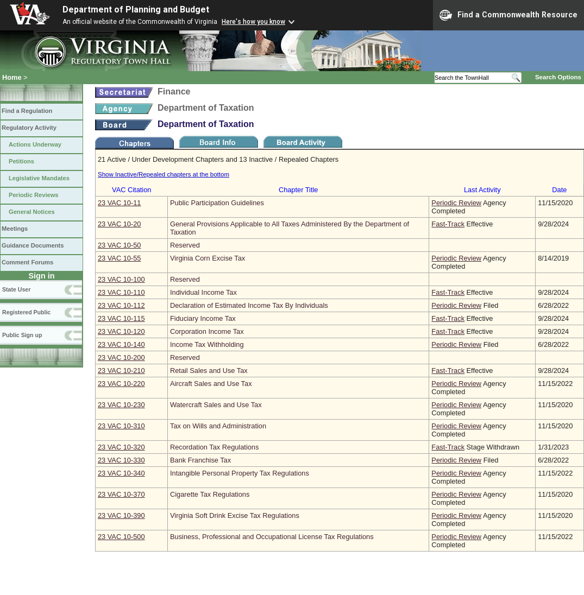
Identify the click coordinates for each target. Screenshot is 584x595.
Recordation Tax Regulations (214, 447)
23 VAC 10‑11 (119, 203)
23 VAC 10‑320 (121, 447)
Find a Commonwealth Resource (508, 15)
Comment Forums (27, 262)
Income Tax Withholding (207, 344)
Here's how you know (253, 22)
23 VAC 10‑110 (121, 292)
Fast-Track (447, 224)
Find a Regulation (27, 110)
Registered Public (26, 312)
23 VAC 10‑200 (121, 357)
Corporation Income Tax (207, 331)
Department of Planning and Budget (135, 9)
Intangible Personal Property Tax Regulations (239, 473)
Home (12, 77)
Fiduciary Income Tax (203, 318)
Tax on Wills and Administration (218, 426)
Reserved (185, 245)
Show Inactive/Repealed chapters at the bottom (163, 174)
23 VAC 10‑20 (119, 224)
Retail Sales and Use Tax (209, 370)
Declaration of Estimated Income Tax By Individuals (249, 305)
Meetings (15, 228)
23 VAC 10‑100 (121, 279)
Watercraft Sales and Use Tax (216, 405)
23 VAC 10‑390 (121, 515)
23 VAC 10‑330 (121, 460)
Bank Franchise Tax (200, 460)
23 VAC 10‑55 (119, 258)
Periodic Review (456, 203)
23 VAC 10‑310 (121, 426)
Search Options (558, 77)
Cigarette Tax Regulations (209, 494)
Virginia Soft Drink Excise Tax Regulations (234, 515)
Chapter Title (298, 190)
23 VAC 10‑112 (121, 305)
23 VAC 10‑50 (119, 245)
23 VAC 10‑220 (121, 383)
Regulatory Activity (29, 127)
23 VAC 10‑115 (121, 318)
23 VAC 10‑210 (121, 370)
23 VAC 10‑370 (121, 494)
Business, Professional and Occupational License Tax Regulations (272, 537)
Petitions (21, 161)
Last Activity (482, 190)
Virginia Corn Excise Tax (207, 258)
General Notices (32, 211)
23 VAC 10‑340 (121, 473)
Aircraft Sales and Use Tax (211, 383)
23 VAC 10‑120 (121, 331)
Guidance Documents (33, 245)
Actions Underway (35, 144)
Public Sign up (22, 335)
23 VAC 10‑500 (121, 537)
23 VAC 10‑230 (121, 405)
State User (16, 289)
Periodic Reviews (34, 195)
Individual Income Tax (203, 292)
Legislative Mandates (39, 178)
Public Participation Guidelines (217, 203)
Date (559, 190)
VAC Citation (131, 190)
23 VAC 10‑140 (121, 344)
